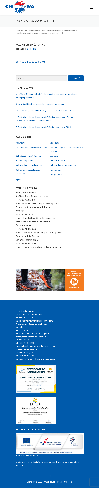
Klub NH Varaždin (57, 160)
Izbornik (91, 7)
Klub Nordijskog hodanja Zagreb (64, 165)
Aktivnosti (40, 30)
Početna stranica (22, 30)
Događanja (54, 142)
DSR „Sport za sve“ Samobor (29, 155)
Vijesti (32, 30)
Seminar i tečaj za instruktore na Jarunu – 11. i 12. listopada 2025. (45, 110)
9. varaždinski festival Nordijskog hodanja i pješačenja (40, 104)
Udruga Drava (56, 174)
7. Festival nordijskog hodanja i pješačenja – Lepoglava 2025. (43, 127)
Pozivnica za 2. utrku (32, 61)
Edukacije (54, 155)
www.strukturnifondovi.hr (27, 455)
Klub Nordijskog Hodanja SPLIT (30, 165)
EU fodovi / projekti (24, 160)
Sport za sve (55, 170)
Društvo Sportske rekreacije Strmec (32, 147)
